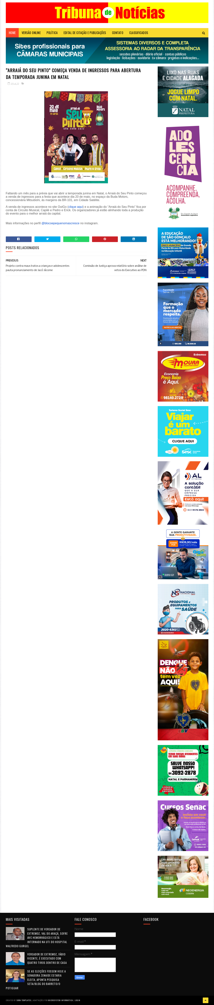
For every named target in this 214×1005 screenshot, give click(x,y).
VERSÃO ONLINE (31, 32)
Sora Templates (23, 1000)
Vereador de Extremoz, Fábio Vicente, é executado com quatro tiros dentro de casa (47, 958)
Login (77, 1000)
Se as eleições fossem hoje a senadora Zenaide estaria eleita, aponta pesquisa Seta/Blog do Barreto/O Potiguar (36, 979)
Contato (117, 32)
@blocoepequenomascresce (61, 223)
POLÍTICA (52, 32)
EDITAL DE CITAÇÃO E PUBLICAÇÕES (85, 32)
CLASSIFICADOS (138, 32)
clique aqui (75, 206)
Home (12, 32)
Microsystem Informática (60, 1000)
